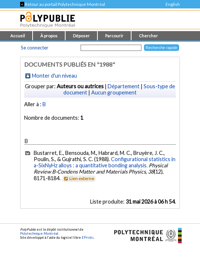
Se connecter (34, 48)
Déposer (81, 35)
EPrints (88, 237)
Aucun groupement (114, 92)
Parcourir (114, 35)
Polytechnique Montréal (39, 233)
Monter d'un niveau (54, 75)
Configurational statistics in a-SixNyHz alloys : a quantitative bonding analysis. (104, 162)
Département (124, 86)
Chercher (148, 35)
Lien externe (78, 178)
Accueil (17, 35)
